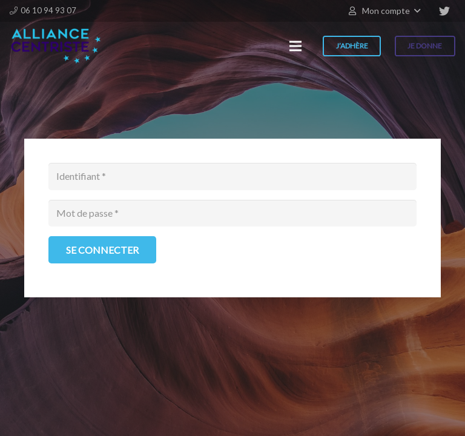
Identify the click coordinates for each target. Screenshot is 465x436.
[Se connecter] (102, 249)
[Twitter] (444, 11)
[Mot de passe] (232, 213)
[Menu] (295, 46)
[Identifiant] (232, 176)
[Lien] (56, 46)
